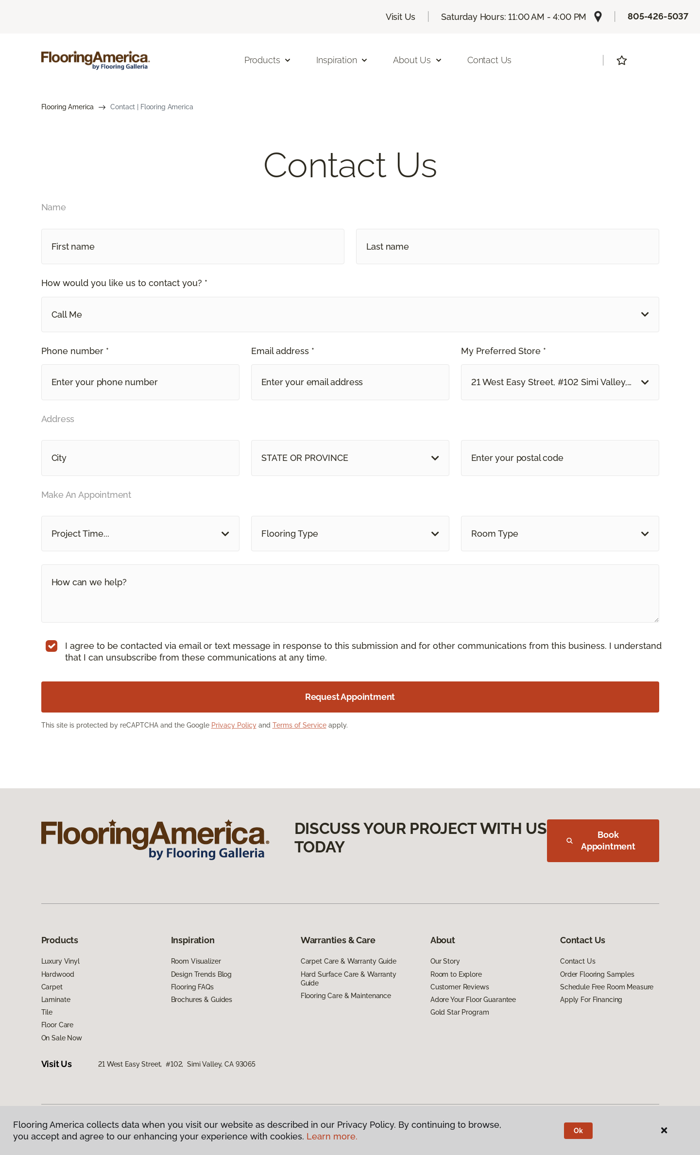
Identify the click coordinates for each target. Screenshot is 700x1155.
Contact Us (489, 60)
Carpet (52, 987)
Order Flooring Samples (597, 974)
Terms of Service (299, 725)
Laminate (55, 999)
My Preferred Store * (503, 351)
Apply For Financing (591, 999)
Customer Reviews (459, 987)
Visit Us (401, 17)
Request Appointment (350, 697)
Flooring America (67, 107)
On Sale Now (61, 1038)
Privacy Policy (233, 725)
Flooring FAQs (192, 987)
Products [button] (268, 60)
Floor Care (57, 1025)
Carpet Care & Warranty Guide (348, 961)
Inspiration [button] (342, 60)
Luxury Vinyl (60, 961)
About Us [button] (418, 60)
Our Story (445, 961)
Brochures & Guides (201, 999)
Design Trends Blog (201, 974)
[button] (350, 314)
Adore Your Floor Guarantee (473, 999)
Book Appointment (600, 840)
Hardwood (57, 974)
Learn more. (332, 1136)
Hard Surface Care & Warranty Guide (348, 978)
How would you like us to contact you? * (124, 283)
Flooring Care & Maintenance (346, 996)
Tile (46, 1012)
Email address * (282, 351)
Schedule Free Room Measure (606, 987)
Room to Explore (456, 974)
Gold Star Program (459, 1012)
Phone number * (75, 351)
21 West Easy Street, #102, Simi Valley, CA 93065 (177, 1064)
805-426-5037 (658, 16)
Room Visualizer (196, 961)
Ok (578, 1131)
